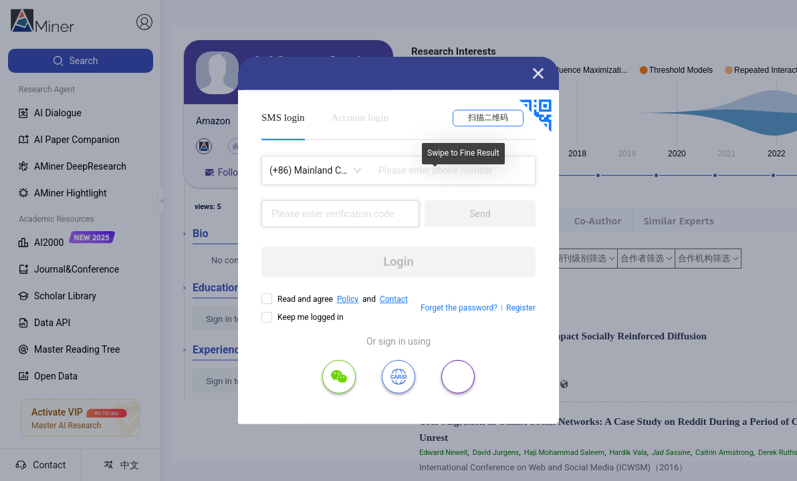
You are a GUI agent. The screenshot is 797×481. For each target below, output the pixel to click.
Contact (394, 299)
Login (398, 262)
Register (521, 308)
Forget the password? (459, 308)
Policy (347, 299)
